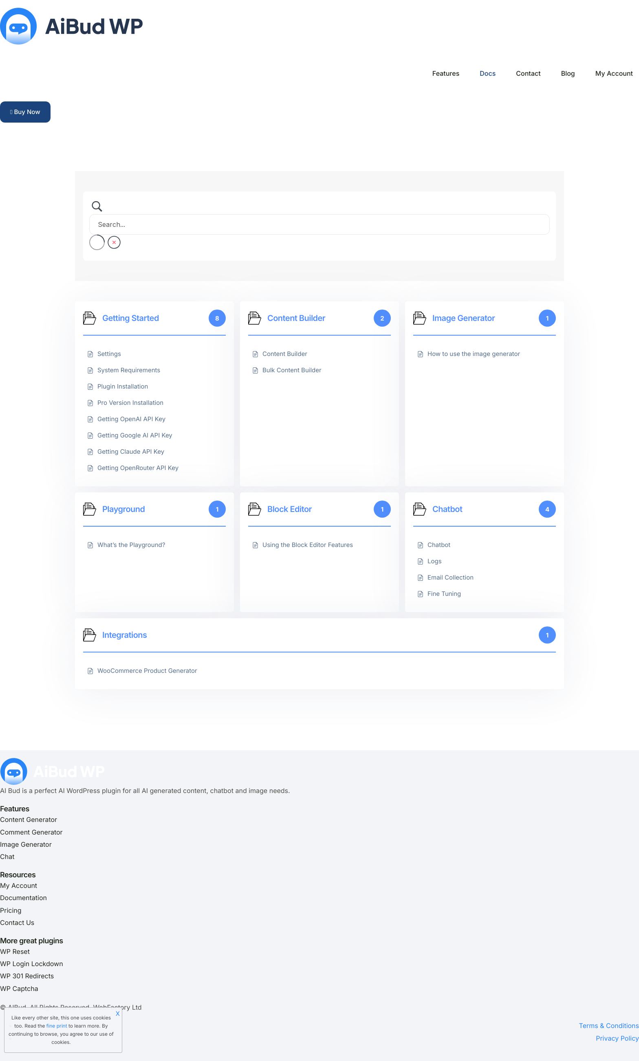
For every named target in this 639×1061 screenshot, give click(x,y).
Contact (528, 73)
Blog (568, 73)
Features (445, 73)
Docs (488, 73)
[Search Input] (319, 224)
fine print (56, 1026)
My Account (614, 73)
